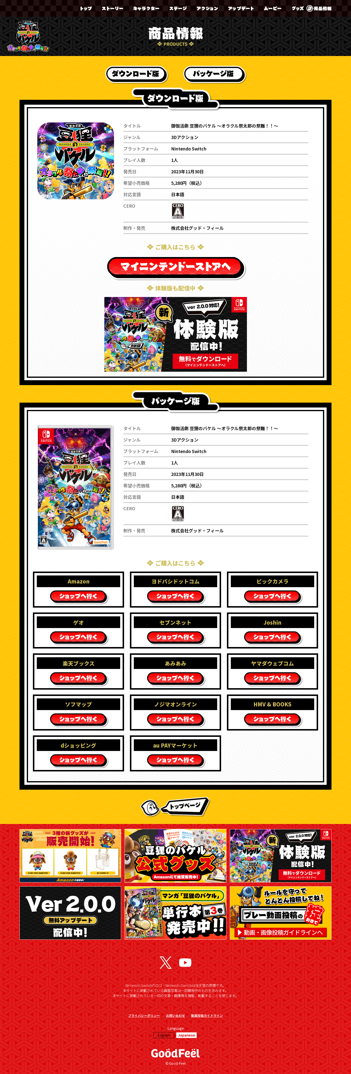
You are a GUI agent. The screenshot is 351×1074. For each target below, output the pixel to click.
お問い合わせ (175, 1015)
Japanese (186, 1034)
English (163, 1034)
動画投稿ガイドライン (207, 1015)
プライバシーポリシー (144, 1015)
